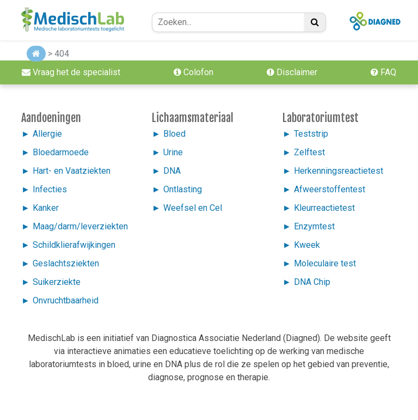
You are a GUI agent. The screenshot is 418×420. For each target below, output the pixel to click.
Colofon (193, 72)
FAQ (383, 72)
